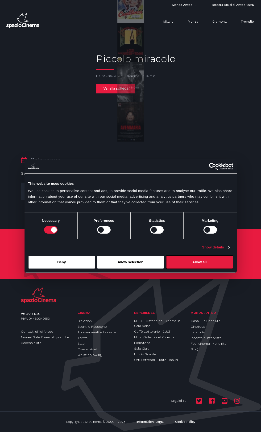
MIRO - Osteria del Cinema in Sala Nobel (157, 323)
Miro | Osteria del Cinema (154, 337)
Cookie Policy (185, 422)
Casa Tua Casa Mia (205, 321)
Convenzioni (87, 349)
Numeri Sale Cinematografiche (45, 337)
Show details (213, 247)
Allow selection (130, 262)
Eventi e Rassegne (92, 326)
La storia (198, 332)
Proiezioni (85, 321)
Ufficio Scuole (145, 354)
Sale (81, 343)
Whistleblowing (90, 355)
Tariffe (83, 338)
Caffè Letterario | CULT (152, 331)
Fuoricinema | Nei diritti (209, 343)
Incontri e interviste (206, 338)
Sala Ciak (141, 348)
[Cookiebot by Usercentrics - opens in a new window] (212, 166)
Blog (194, 349)
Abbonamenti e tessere (97, 332)
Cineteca (198, 326)
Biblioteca (142, 343)
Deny (61, 262)
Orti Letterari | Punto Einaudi (156, 360)
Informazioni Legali (150, 422)
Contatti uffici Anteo (37, 331)
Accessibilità (31, 343)
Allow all (199, 262)
